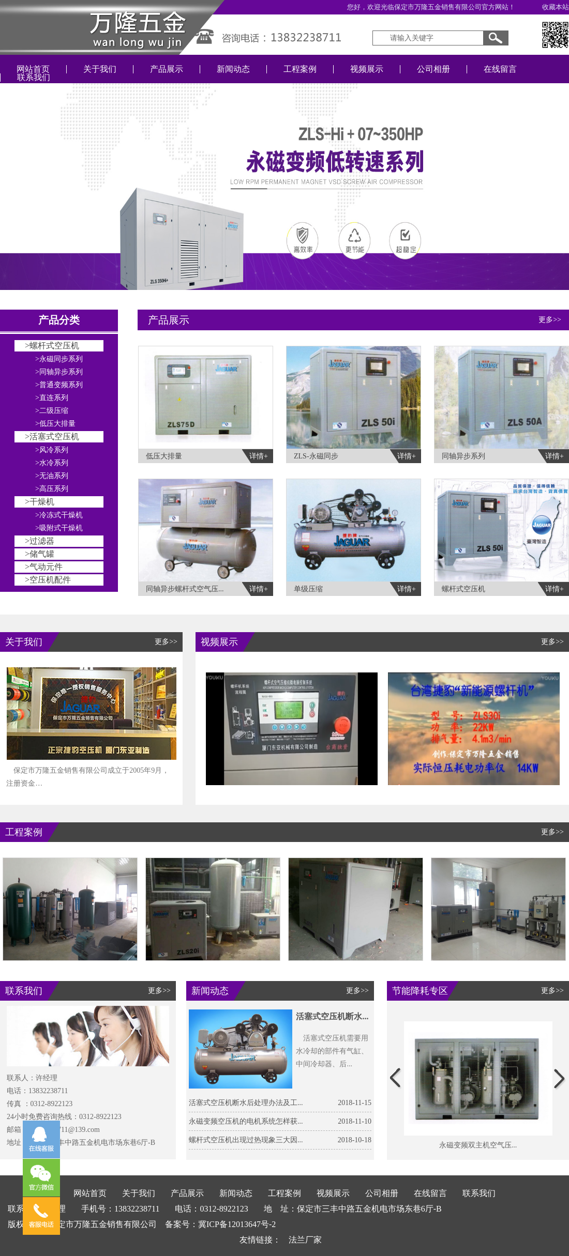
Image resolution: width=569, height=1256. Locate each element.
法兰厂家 (305, 1239)
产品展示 (166, 69)
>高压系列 (51, 489)
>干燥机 (39, 501)
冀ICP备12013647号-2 (237, 1224)
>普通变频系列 (59, 385)
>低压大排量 (55, 423)
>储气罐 (39, 553)
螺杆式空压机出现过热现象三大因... (246, 1140)
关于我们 (99, 69)
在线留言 (500, 69)
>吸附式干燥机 (59, 528)
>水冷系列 (51, 463)
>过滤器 (39, 541)
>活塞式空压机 (52, 436)
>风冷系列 (51, 450)
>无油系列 (51, 476)
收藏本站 (555, 7)
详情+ (258, 456)
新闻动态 (233, 69)
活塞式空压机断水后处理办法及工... (246, 1103)
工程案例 (300, 69)
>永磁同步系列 (59, 359)
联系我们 (33, 77)
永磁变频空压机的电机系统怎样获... (246, 1121)
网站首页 (33, 69)
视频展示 (366, 69)
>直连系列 (51, 398)
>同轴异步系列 (59, 372)
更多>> (549, 320)
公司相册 (433, 69)
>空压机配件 (48, 579)
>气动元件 (44, 566)
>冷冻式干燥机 (59, 515)
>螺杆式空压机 (52, 345)
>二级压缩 (51, 411)
